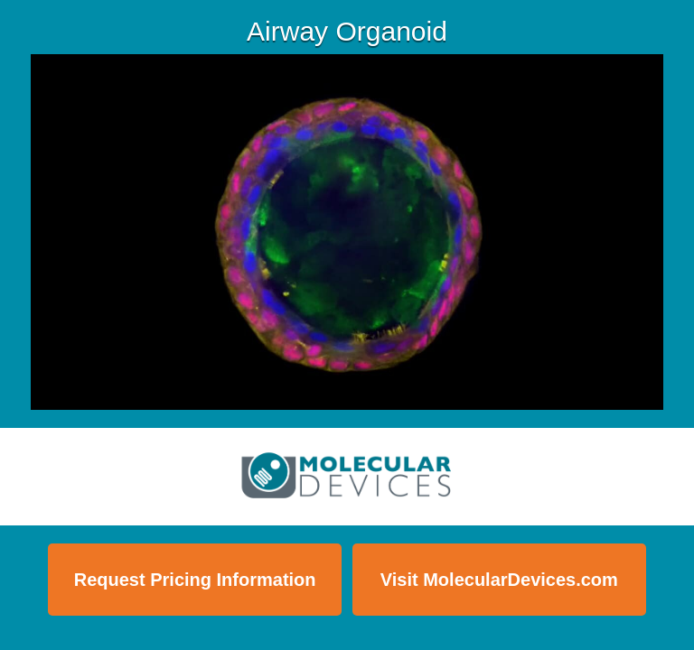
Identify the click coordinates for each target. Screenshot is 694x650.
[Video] (347, 232)
